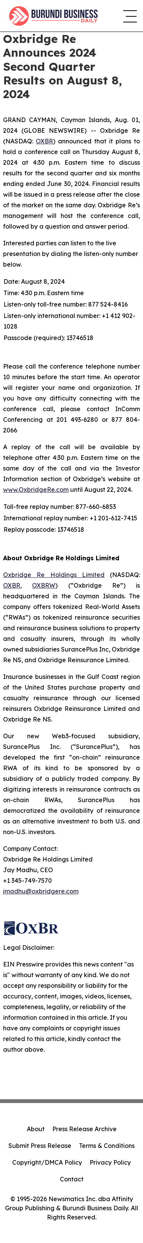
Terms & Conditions (107, 1145)
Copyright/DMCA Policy (47, 1162)
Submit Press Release (39, 1145)
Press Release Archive (84, 1129)
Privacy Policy (110, 1162)
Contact (72, 1179)
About (36, 1129)
